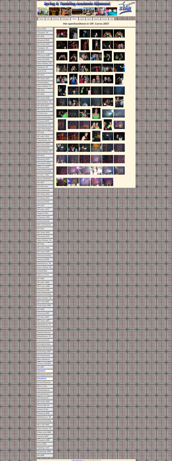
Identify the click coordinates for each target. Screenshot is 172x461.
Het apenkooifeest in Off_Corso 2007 (86, 23)
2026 (77, 460)
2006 (73, 460)
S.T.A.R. (80, 460)
